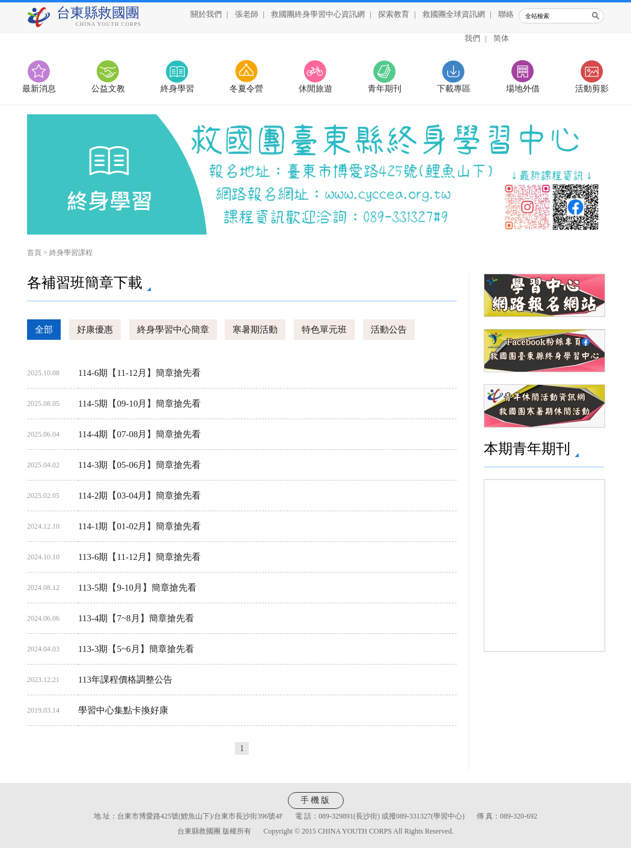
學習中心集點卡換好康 (123, 710)
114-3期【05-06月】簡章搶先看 (139, 465)
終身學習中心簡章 (173, 329)
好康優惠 (95, 329)
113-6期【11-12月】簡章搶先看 (139, 557)
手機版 (315, 800)
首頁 (34, 252)
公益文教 (108, 88)
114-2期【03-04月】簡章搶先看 (139, 495)
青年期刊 (384, 88)
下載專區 (454, 88)
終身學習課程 (71, 252)
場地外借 (523, 88)
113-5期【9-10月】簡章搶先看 (137, 587)
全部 (44, 329)
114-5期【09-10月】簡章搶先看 (139, 403)
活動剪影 (592, 88)
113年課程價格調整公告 (125, 679)
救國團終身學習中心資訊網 (318, 14)
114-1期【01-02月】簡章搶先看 (139, 526)
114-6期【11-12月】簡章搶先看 (139, 373)
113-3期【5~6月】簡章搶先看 (136, 649)
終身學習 (177, 88)
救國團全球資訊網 (453, 14)
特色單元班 (324, 329)
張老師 (246, 14)
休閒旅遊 (315, 88)
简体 (501, 38)
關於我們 (206, 14)
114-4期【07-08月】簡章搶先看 (139, 434)
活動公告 (389, 329)
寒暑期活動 (255, 329)
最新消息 (39, 88)
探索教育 (393, 14)
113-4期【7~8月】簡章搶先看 (136, 618)
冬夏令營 (246, 88)
